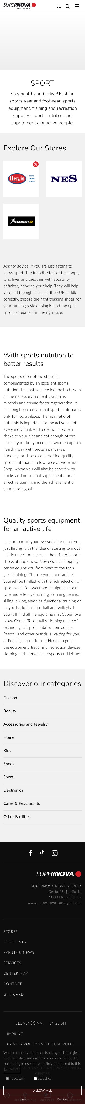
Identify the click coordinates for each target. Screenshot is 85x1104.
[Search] (68, 6)
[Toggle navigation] (77, 6)
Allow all (42, 1091)
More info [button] (12, 1070)
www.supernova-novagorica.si (55, 903)
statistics (42, 1078)
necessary (15, 1078)
